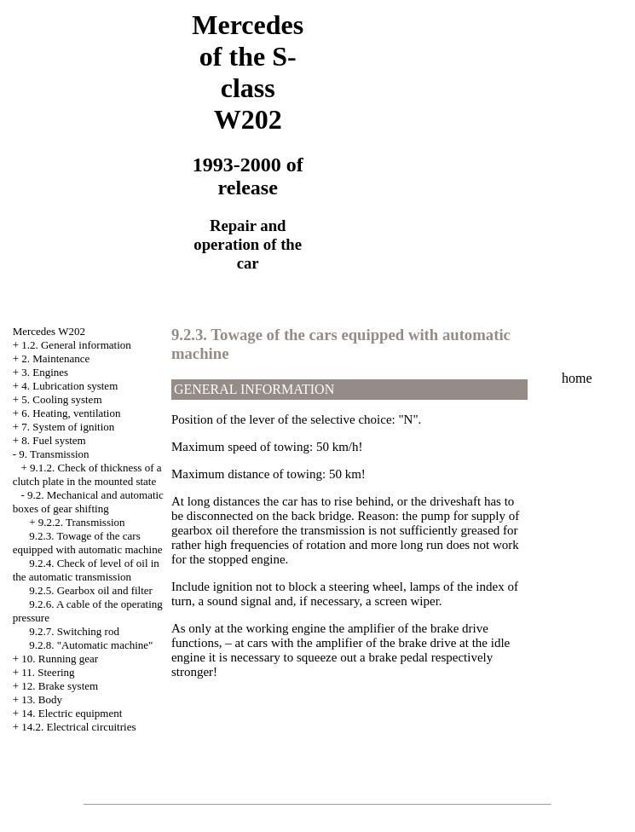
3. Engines (44, 372)
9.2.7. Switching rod (74, 631)
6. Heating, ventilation (70, 413)
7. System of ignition (67, 426)
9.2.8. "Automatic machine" (91, 644)
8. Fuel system (53, 440)
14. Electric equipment (71, 713)
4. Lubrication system (69, 385)
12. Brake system (59, 685)
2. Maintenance (55, 358)
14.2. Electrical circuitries (78, 726)
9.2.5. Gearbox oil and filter (91, 590)
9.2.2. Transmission (81, 522)
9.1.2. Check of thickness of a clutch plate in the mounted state (87, 474)
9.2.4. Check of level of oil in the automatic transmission (86, 570)
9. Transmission (54, 454)
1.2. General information (76, 344)
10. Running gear (59, 658)
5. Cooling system (61, 399)
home (577, 378)
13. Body (41, 699)
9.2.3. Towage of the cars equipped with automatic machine (88, 542)
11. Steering (47, 672)
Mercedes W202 (49, 331)
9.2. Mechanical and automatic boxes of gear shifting (88, 501)
